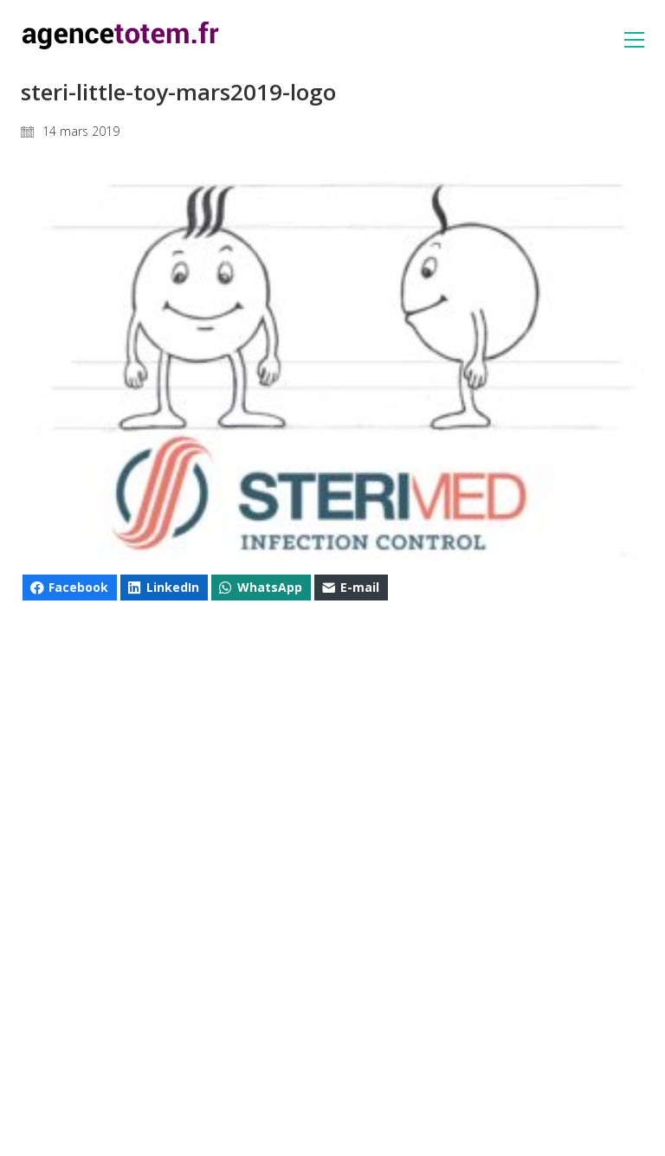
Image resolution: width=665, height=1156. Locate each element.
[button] (634, 40)
